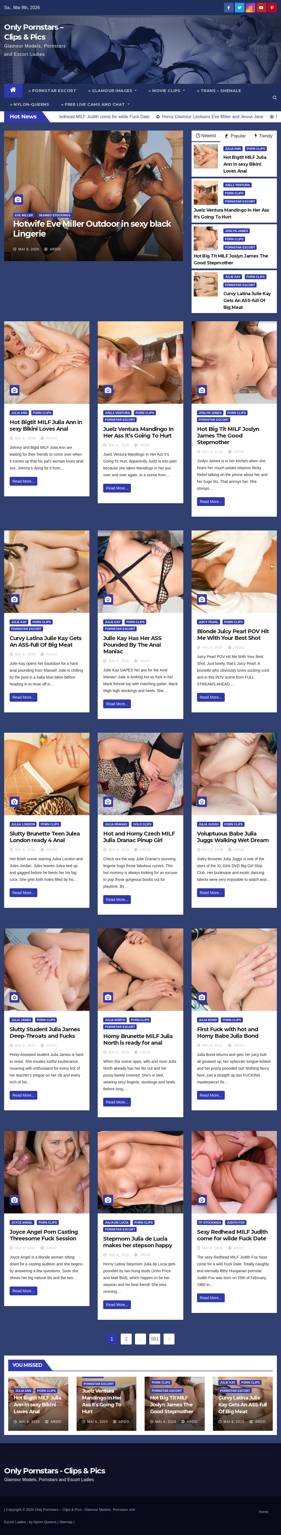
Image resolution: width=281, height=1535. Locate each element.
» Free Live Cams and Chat (95, 104)
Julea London (23, 824)
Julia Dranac (116, 824)
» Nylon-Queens (29, 104)
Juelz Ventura (237, 185)
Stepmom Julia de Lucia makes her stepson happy (137, 1242)
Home (263, 1512)
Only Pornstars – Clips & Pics (58, 1510)
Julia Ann (233, 148)
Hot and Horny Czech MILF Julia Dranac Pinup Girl (139, 836)
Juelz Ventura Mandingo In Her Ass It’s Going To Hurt (138, 432)
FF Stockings (210, 1222)
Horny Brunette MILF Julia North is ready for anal (138, 1039)
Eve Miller (24, 215)
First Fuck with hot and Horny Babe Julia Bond (227, 1032)
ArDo (52, 249)
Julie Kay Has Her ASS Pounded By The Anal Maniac (132, 645)
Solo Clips (142, 824)
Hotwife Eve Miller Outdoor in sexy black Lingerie (92, 229)
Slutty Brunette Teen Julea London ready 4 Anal (45, 836)
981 (155, 1339)
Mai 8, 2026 (28, 249)
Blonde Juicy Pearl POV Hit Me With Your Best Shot (233, 634)
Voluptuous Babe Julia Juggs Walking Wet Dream (233, 836)
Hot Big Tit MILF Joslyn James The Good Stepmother (228, 436)
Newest (206, 135)
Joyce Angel (22, 1222)
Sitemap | (66, 1522)
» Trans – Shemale (219, 90)
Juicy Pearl (209, 622)
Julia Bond (208, 1020)
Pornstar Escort (240, 201)
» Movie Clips (167, 90)
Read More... (23, 481)
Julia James (21, 1020)
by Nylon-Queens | (44, 1522)
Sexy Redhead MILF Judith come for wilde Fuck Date (232, 1235)
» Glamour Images (112, 90)
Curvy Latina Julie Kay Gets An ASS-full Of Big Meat (46, 641)
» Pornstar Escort (53, 90)
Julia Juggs (209, 824)
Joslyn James (236, 231)
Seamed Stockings (54, 215)
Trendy (263, 136)
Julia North (115, 1020)
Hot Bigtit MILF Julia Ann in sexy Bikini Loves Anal (46, 425)
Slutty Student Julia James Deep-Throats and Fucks (45, 1032)
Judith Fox (236, 1222)
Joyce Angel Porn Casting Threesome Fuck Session (44, 1235)
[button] (275, 97)
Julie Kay (232, 276)
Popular (235, 136)
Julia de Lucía (116, 1222)
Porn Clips (256, 148)
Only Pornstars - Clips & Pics (54, 1470)
